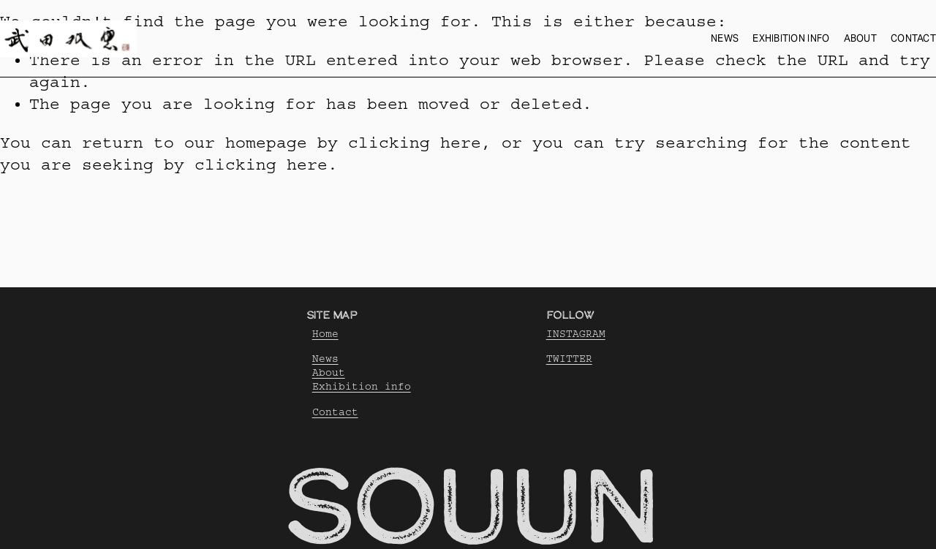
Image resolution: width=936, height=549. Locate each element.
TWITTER (569, 359)
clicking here (414, 143)
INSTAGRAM (575, 334)
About (860, 38)
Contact (913, 38)
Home (325, 334)
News (725, 38)
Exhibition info (790, 38)
